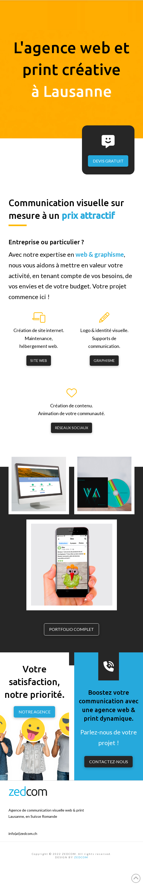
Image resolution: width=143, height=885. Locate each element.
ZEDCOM (81, 857)
